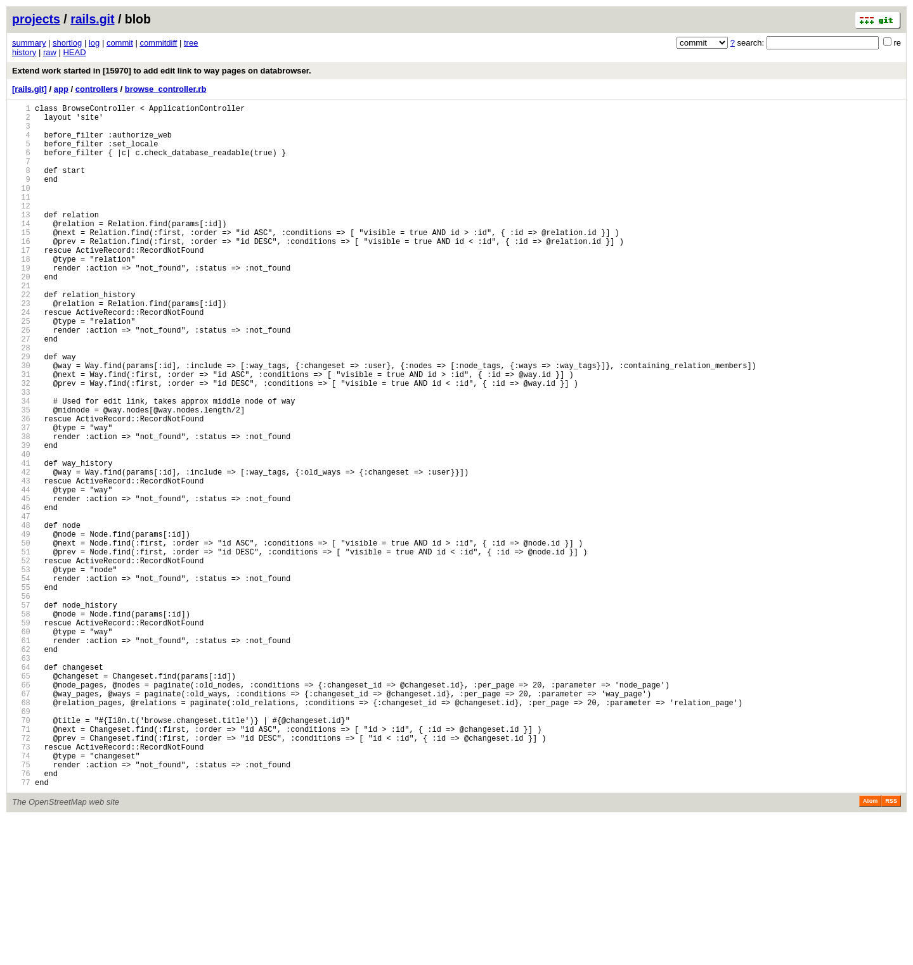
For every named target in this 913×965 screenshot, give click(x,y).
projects (36, 19)
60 (21, 745)
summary (29, 43)
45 (21, 583)
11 (21, 217)
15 (21, 260)
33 (21, 454)
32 (21, 443)
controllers (96, 89)
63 (21, 777)
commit (120, 43)
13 (21, 239)
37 (21, 497)
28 (21, 400)
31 (21, 433)
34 (21, 465)
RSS (891, 947)
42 (21, 551)
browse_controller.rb (166, 89)
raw (49, 52)
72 (21, 874)
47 (21, 605)
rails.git (92, 19)
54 (21, 680)
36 (21, 487)
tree (191, 43)
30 (21, 422)
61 (21, 756)
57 (21, 713)
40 (21, 530)
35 (21, 476)
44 (21, 573)
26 (21, 379)
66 (21, 810)
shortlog (67, 43)
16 (21, 271)
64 (21, 788)
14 (21, 250)
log (94, 43)
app (61, 89)
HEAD (74, 52)
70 (21, 853)
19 (21, 303)
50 (21, 637)
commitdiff (158, 43)
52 (21, 659)
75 (21, 907)
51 (21, 648)
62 (21, 767)
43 (21, 562)
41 (21, 540)
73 (21, 885)
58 (21, 724)
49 (21, 627)
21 (21, 325)
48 (21, 616)
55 (21, 691)
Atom (870, 947)
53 (21, 670)
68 (21, 831)
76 (21, 917)
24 (21, 357)
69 (21, 842)
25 (21, 368)
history (24, 52)
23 (21, 347)
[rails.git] (29, 89)
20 (21, 314)
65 (21, 799)
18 (21, 293)
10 (21, 206)
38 (21, 508)
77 (21, 928)
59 (21, 734)
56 (21, 702)
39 (21, 519)
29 (21, 411)
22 (21, 336)
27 (21, 390)
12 (21, 228)
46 (21, 594)
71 (21, 864)
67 (21, 820)
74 (21, 896)
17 (21, 282)
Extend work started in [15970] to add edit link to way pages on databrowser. (161, 70)
